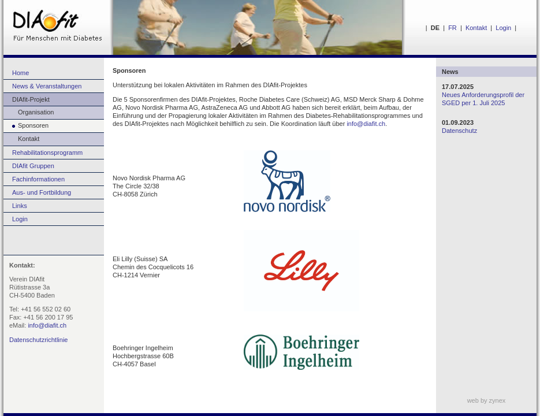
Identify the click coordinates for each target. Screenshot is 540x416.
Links (19, 205)
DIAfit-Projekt (31, 99)
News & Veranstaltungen (46, 86)
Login (503, 27)
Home (20, 72)
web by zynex (486, 400)
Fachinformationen (38, 179)
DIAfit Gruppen (33, 165)
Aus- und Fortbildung (41, 192)
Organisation (28, 112)
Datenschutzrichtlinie (38, 339)
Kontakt (476, 27)
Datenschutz (459, 130)
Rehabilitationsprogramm (47, 152)
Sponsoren (26, 125)
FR (452, 27)
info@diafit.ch (47, 325)
